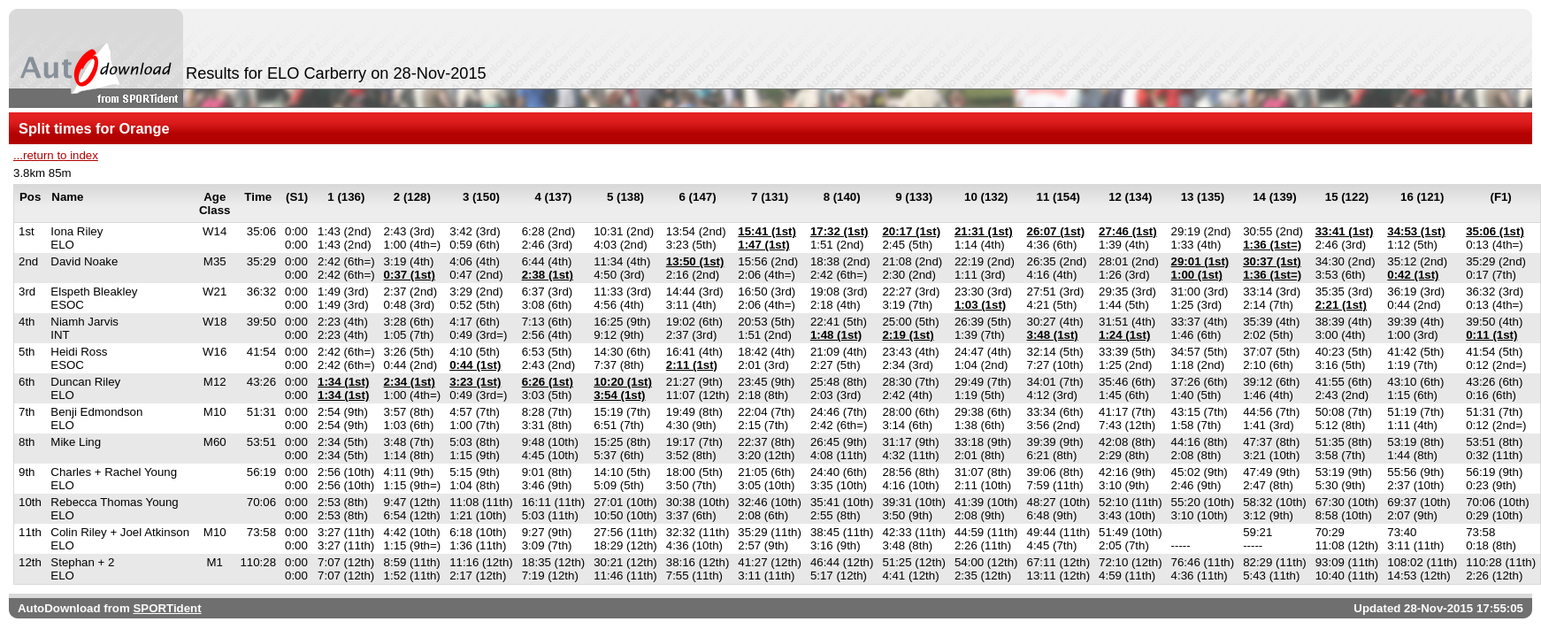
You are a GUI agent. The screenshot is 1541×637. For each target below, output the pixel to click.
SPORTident (167, 608)
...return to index (55, 155)
